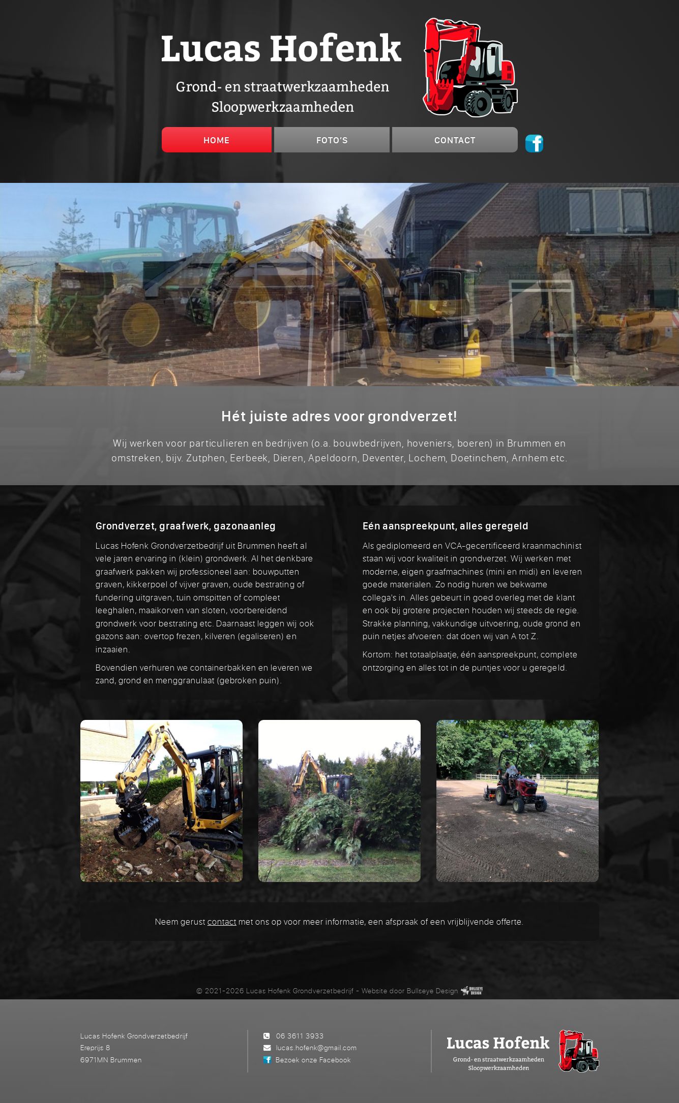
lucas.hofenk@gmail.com (316, 1047)
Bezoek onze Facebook (313, 1059)
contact (222, 921)
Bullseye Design (432, 990)
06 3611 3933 (300, 1036)
